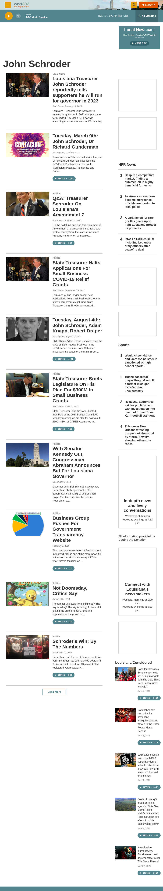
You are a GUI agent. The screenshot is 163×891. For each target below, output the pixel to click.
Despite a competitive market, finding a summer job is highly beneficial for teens (139, 180)
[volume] (18, 16)
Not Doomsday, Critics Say (70, 590)
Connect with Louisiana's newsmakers (137, 589)
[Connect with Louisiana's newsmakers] (137, 563)
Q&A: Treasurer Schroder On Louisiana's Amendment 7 (70, 206)
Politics (56, 193)
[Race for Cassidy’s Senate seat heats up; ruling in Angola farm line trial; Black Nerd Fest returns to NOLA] (125, 674)
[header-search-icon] (134, 5)
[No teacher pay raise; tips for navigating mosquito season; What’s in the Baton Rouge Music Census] (125, 715)
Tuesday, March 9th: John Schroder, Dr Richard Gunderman (75, 141)
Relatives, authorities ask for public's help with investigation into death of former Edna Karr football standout (140, 408)
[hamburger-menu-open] (8, 5)
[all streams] (146, 16)
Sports (124, 345)
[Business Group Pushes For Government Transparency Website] (27, 524)
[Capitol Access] (137, 95)
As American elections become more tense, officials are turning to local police (140, 201)
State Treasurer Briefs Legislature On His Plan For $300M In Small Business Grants (77, 389)
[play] (8, 16)
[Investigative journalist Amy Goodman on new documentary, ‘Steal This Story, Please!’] (125, 852)
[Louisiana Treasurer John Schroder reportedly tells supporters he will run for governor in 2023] (27, 85)
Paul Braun (58, 106)
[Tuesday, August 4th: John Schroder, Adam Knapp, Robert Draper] (27, 329)
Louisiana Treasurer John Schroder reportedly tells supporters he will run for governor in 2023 (77, 89)
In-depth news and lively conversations (137, 505)
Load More (54, 692)
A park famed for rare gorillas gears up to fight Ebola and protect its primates (140, 223)
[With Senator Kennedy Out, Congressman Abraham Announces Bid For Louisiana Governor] (27, 455)
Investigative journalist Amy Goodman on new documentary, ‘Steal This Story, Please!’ (149, 854)
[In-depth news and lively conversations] (137, 475)
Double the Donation (132, 540)
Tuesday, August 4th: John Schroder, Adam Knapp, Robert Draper (77, 325)
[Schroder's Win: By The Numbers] (27, 647)
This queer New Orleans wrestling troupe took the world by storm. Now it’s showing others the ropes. (139, 435)
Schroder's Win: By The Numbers (74, 644)
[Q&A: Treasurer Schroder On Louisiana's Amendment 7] (27, 204)
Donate (150, 5)
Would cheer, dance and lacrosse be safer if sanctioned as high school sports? (141, 361)
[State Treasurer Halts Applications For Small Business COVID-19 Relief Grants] (27, 269)
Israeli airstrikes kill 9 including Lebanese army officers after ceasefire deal (139, 244)
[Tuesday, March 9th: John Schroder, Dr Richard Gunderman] (27, 145)
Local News (59, 74)
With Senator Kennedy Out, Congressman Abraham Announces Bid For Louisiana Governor (76, 462)
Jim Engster (58, 152)
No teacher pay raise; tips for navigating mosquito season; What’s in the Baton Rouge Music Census (148, 720)
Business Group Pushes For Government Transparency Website (71, 529)
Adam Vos (58, 220)
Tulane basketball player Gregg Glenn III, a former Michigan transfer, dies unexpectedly (140, 384)
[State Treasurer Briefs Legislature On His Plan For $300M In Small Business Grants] (27, 385)
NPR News (127, 165)
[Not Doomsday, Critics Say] (27, 594)
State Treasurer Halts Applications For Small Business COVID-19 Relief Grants (76, 273)
